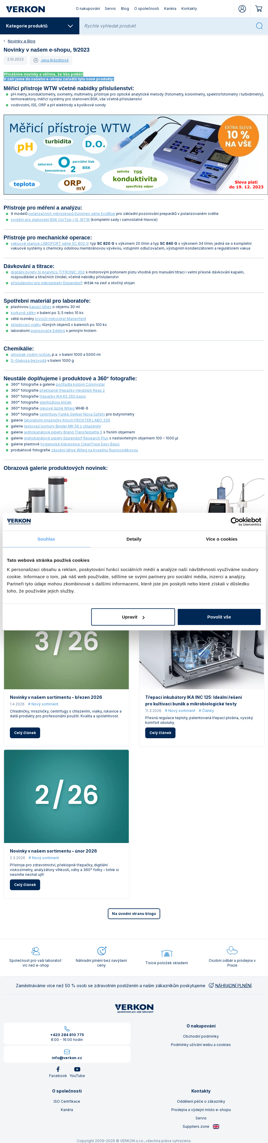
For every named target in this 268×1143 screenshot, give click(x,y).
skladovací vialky (26, 324)
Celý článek (25, 732)
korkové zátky (23, 312)
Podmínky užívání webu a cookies (201, 1044)
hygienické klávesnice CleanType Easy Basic (80, 444)
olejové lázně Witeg (57, 408)
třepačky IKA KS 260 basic (63, 396)
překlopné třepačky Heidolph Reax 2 (72, 390)
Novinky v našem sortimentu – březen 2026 (56, 697)
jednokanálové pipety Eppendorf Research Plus (66, 438)
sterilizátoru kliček (56, 402)
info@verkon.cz (67, 1058)
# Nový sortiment (43, 704)
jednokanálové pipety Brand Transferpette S (63, 432)
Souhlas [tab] (46, 538)
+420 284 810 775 (67, 1035)
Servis (110, 8)
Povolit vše (219, 616)
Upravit (133, 616)
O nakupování (88, 8)
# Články (206, 710)
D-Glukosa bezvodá (28, 360)
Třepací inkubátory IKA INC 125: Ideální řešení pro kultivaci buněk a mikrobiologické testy (193, 700)
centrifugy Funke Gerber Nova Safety (72, 414)
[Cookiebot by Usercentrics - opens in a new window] (235, 521)
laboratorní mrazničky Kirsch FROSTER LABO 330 (67, 420)
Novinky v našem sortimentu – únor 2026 (53, 850)
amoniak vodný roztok (30, 354)
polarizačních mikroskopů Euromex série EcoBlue (71, 213)
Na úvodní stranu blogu (134, 913)
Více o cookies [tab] (222, 538)
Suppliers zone (201, 1126)
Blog (125, 8)
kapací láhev (40, 306)
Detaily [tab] (134, 538)
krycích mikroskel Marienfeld (60, 318)
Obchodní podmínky (201, 1036)
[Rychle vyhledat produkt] (168, 26)
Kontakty (189, 8)
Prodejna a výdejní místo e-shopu (201, 1109)
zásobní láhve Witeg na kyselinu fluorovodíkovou (94, 450)
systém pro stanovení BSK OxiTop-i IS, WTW (50, 219)
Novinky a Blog (21, 41)
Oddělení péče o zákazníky (201, 1101)
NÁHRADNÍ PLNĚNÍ (230, 985)
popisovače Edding (48, 330)
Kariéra (170, 8)
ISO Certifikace (67, 1101)
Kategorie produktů (39, 26)
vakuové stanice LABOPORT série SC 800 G (50, 243)
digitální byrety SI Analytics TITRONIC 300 (48, 272)
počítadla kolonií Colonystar (80, 384)
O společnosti (146, 8)
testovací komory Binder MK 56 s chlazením (62, 426)
